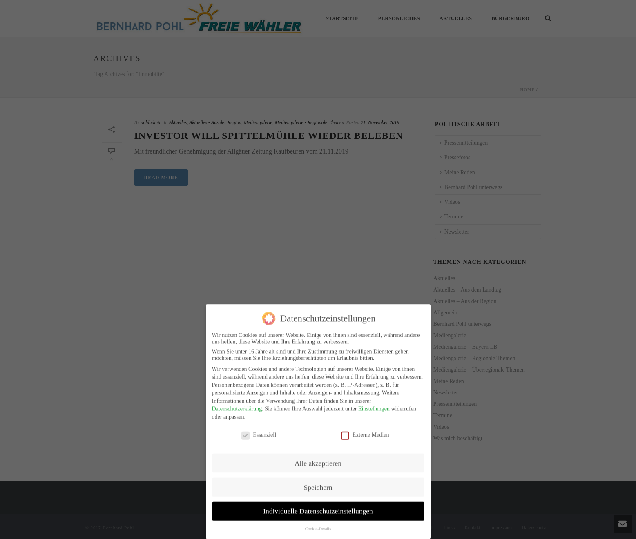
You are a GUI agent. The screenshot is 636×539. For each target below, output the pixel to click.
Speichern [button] (318, 482)
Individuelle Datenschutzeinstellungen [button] (318, 506)
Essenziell (258, 430)
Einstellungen (374, 404)
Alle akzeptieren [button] (318, 458)
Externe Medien (365, 430)
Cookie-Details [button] (318, 524)
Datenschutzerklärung (237, 404)
